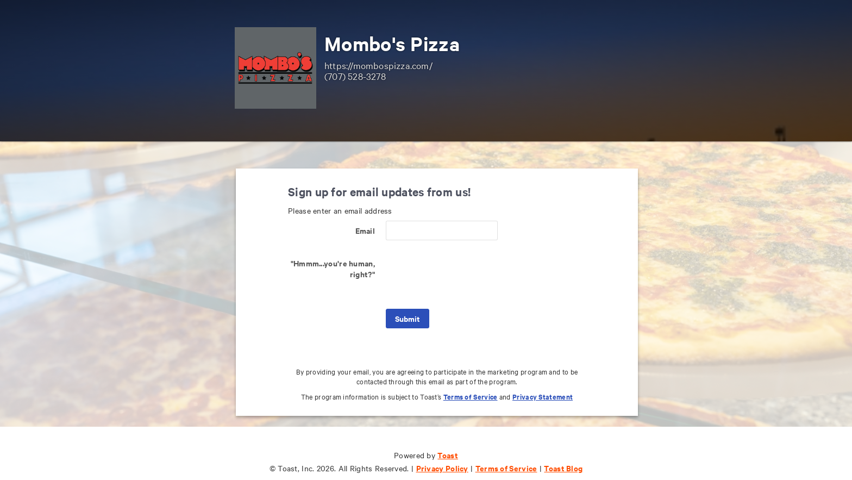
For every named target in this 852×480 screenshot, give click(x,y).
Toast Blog (563, 467)
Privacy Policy (442, 467)
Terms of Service (470, 396)
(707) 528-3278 (355, 76)
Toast (447, 454)
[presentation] (468, 274)
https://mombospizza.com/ (378, 65)
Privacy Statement (542, 396)
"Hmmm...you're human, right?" (333, 268)
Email (365, 230)
